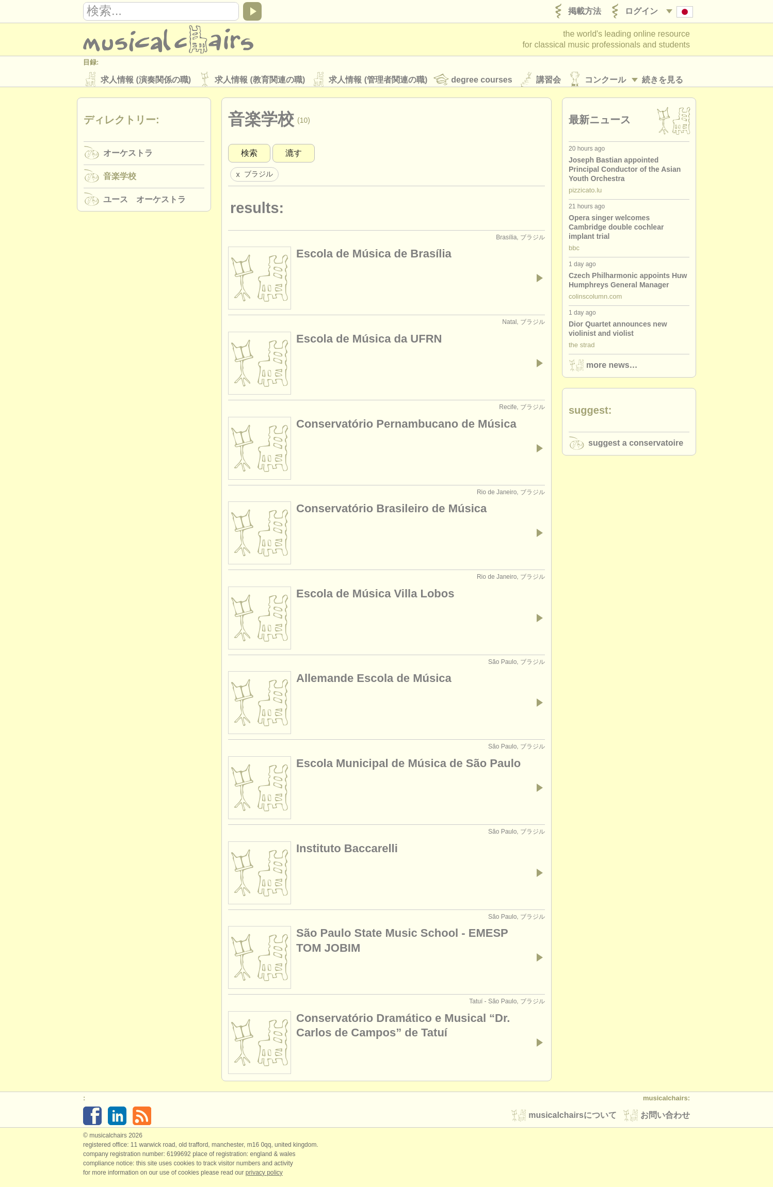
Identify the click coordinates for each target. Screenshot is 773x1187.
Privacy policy (264, 1176)
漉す (293, 156)
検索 (249, 156)
